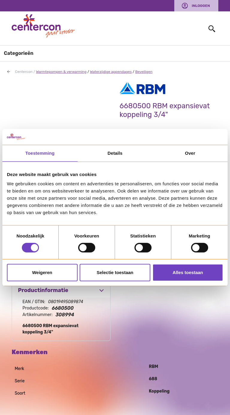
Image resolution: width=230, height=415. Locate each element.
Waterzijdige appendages (111, 72)
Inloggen (201, 6)
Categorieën (19, 53)
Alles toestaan (187, 272)
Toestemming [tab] (40, 152)
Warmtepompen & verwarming (61, 72)
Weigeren (42, 272)
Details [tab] (115, 152)
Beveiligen (143, 72)
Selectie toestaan (115, 272)
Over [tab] (190, 152)
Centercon (24, 72)
